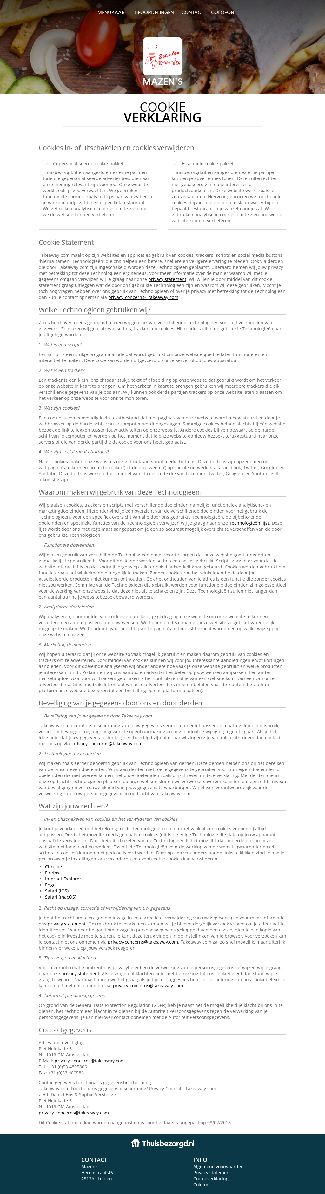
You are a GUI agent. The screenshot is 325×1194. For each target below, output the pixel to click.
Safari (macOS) (60, 897)
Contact (192, 12)
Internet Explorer (63, 879)
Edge (50, 885)
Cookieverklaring (211, 1179)
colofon (222, 12)
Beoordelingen (154, 12)
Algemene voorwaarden (218, 1167)
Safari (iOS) (57, 891)
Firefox (52, 873)
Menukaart (112, 12)
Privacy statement (212, 1173)
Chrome (53, 867)
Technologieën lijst (249, 523)
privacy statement (167, 279)
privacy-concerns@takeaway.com (143, 297)
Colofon (201, 1185)
